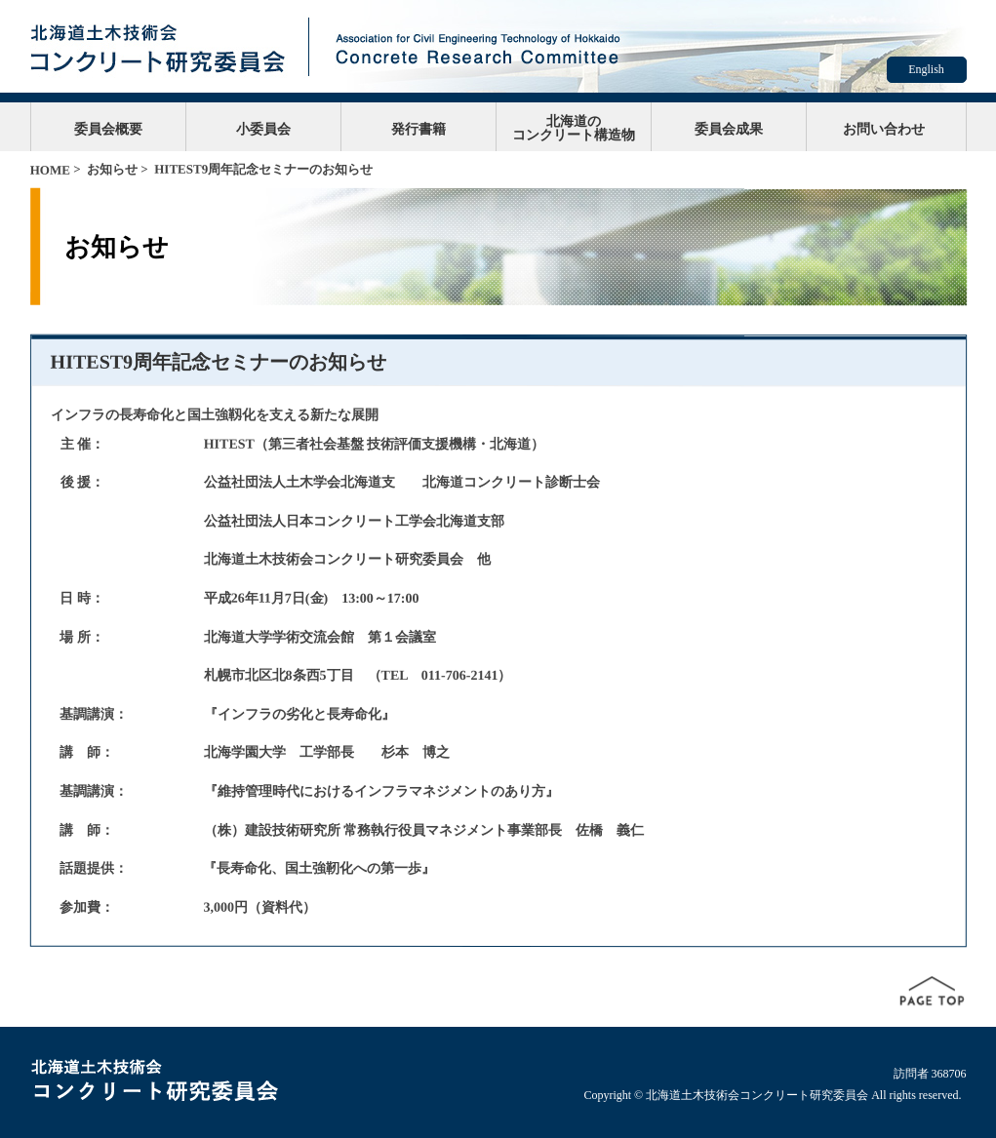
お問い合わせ (884, 129)
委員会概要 (108, 129)
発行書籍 (418, 129)
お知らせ (112, 169)
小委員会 (263, 129)
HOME (50, 170)
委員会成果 (729, 129)
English (926, 69)
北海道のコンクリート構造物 (573, 127)
